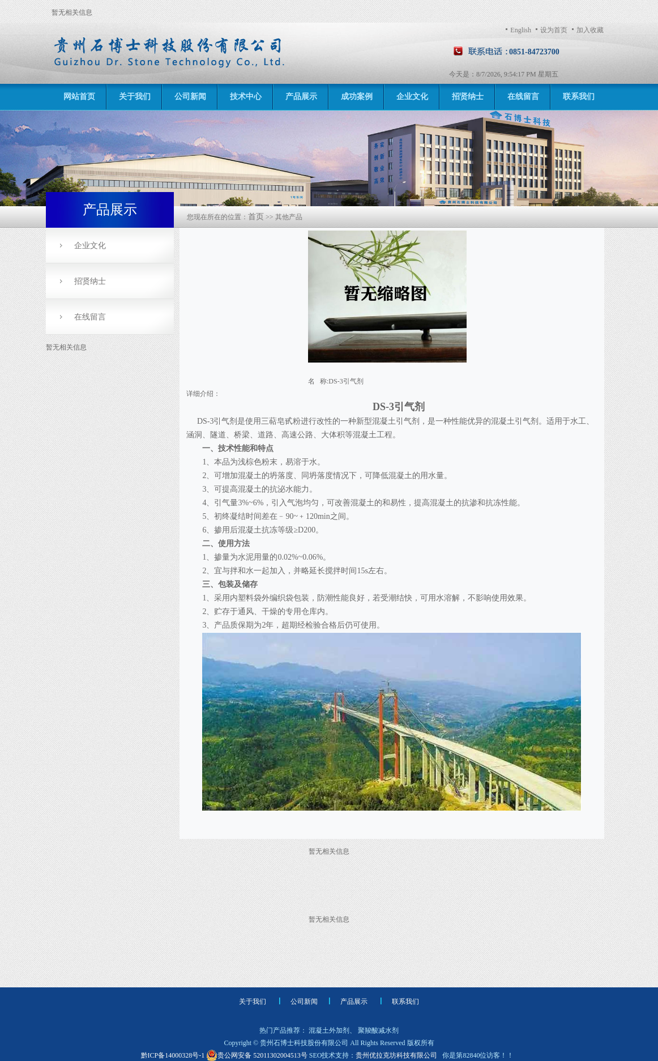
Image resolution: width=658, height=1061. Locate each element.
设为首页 (553, 30)
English (520, 30)
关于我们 (135, 96)
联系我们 (579, 96)
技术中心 (246, 96)
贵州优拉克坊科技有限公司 (396, 1055)
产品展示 (301, 96)
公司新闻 (190, 96)
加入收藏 (590, 30)
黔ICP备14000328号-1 (174, 1055)
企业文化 (412, 96)
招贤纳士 (468, 96)
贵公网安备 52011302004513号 (256, 1055)
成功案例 (357, 96)
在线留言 (523, 96)
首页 (256, 216)
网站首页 (79, 96)
